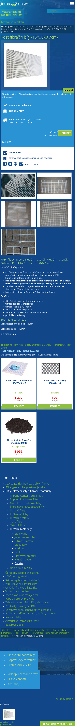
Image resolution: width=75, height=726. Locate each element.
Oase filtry (16, 521)
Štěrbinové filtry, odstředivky (27, 506)
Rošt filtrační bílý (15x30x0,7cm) (27, 635)
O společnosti (16, 679)
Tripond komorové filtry (24, 499)
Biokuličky (21, 544)
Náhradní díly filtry (21, 568)
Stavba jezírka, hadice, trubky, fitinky (27, 483)
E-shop (10, 477)
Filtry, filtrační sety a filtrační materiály (21, 26)
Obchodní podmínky (21, 655)
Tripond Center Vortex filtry (26, 495)
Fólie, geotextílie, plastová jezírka (25, 487)
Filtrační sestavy (19, 518)
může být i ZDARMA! (21, 121)
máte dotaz (50, 724)
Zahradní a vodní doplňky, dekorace (26, 602)
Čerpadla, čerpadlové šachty (22, 572)
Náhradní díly (13, 617)
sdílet (62, 724)
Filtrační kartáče (24, 541)
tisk (70, 724)
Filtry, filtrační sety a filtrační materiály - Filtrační (30, 29)
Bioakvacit (21, 533)
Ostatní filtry (17, 525)
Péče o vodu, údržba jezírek (21, 595)
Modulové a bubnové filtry (26, 503)
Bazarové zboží (14, 624)
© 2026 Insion (64, 699)
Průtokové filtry (19, 514)
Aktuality (13, 684)
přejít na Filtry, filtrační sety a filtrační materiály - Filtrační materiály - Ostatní (36, 346)
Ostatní (19, 563)
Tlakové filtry (17, 510)
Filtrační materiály (21, 529)
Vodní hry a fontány (17, 591)
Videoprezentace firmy (22, 674)
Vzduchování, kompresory (21, 583)
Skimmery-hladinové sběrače (22, 580)
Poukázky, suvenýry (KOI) (20, 606)
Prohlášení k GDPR (19, 665)
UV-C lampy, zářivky (17, 576)
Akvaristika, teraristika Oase (22, 621)
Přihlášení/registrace (12, 21)
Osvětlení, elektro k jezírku (21, 587)
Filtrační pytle (23, 559)
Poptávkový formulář (21, 660)
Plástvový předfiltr (25, 556)
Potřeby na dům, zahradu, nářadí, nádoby (30, 613)
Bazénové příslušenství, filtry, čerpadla (28, 609)
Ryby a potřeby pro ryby (19, 598)
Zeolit (18, 552)
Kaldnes (19, 548)
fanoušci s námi (20, 164)
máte (11, 152)
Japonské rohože (25, 537)
